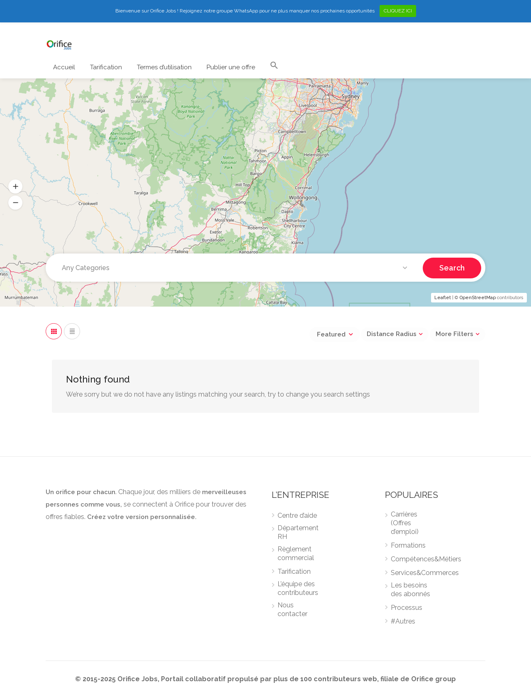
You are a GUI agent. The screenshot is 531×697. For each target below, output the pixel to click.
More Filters (454, 334)
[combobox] (236, 268)
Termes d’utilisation (164, 67)
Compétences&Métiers (426, 559)
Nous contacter (292, 609)
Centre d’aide (297, 515)
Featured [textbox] (331, 334)
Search (452, 267)
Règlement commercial (296, 553)
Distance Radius (392, 334)
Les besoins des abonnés (410, 589)
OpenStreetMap (478, 297)
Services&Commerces (425, 573)
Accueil (64, 67)
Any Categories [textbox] (86, 268)
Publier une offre (231, 67)
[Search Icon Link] (274, 67)
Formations (408, 545)
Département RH (298, 532)
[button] (15, 186)
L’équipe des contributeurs (298, 588)
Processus (406, 608)
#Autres (403, 621)
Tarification (106, 67)
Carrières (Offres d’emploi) (405, 523)
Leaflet (442, 297)
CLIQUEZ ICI (398, 11)
